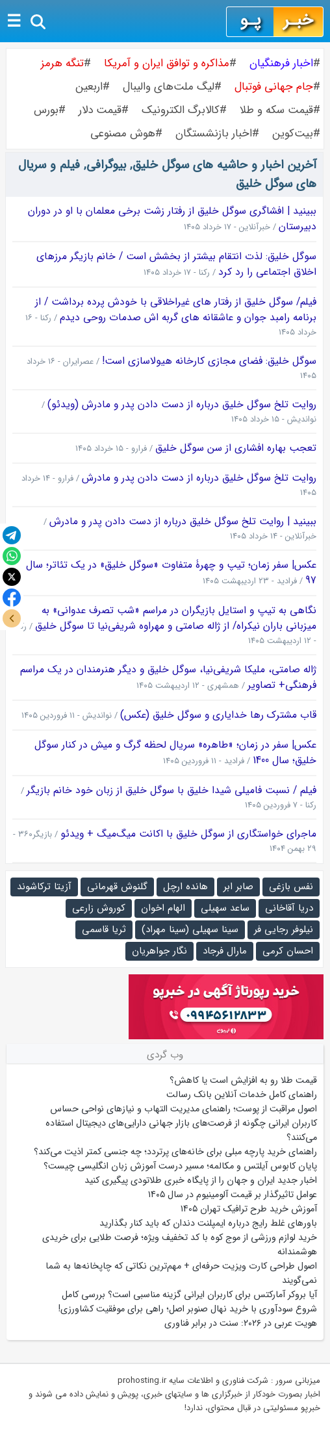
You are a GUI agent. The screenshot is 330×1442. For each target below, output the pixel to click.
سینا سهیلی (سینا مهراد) (190, 929)
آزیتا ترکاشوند (44, 886)
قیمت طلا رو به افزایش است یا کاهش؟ (243, 1080)
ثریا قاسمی (104, 929)
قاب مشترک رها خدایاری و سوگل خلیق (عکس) (218, 715)
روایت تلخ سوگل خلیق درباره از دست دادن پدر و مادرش (199, 478)
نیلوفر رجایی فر (283, 929)
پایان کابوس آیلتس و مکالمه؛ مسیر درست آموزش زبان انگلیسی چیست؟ (180, 1166)
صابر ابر (238, 886)
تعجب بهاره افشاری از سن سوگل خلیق (235, 448)
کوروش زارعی (98, 908)
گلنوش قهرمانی (117, 886)
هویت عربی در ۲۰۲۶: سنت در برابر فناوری (240, 1323)
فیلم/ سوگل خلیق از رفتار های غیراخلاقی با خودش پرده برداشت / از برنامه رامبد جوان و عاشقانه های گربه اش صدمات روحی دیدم (175, 309)
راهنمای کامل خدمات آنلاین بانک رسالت (241, 1094)
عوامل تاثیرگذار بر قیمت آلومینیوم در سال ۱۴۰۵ (232, 1194)
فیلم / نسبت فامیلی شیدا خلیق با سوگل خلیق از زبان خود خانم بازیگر (171, 790)
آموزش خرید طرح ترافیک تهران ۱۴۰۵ (249, 1209)
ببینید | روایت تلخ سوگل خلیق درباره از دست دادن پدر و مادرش (182, 521)
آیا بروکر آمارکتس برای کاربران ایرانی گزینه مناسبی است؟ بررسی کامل (188, 1294)
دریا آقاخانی (289, 908)
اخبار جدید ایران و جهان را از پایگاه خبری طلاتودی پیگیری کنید (200, 1180)
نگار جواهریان (159, 951)
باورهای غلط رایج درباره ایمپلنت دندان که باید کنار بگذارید (208, 1223)
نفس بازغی (291, 886)
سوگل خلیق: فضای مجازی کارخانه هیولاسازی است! (209, 361)
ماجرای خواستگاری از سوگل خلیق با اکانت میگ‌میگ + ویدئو (188, 834)
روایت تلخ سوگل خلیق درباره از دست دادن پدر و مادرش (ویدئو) (181, 404)
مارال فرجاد (225, 951)
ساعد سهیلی (225, 908)
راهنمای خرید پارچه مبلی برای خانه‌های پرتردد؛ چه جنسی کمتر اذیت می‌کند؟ (175, 1152)
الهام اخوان (163, 908)
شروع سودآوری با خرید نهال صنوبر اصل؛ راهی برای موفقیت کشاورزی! (187, 1309)
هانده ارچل (185, 886)
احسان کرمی (287, 951)
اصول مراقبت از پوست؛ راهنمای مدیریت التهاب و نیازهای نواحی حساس (183, 1109)
